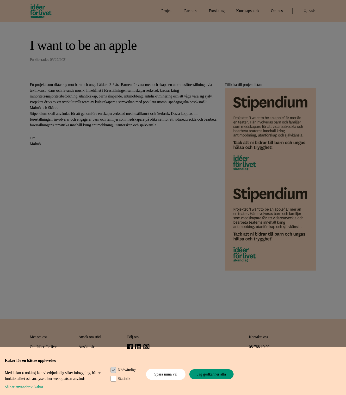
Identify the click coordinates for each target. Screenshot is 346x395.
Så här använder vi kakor (24, 387)
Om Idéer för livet (44, 347)
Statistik (124, 378)
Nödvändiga (127, 370)
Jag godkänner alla (211, 374)
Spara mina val (165, 374)
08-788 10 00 (259, 347)
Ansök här (86, 347)
